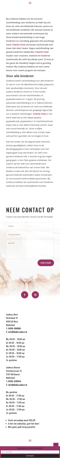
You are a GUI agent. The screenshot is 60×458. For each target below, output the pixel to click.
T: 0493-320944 (13, 381)
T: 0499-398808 (13, 328)
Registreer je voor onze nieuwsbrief (30, 448)
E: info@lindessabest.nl (16, 331)
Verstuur (46, 262)
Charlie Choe (18, 44)
